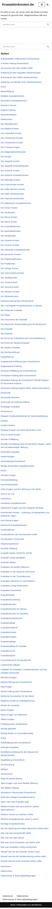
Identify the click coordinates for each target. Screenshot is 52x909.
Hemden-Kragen (8, 475)
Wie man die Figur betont (12, 838)
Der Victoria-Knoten (10, 287)
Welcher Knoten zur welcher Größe (17, 814)
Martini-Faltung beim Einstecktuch (16, 691)
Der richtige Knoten (9, 268)
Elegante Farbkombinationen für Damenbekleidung (24, 416)
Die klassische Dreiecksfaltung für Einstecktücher (23, 324)
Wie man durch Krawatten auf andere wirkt (20, 842)
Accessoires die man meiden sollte (17, 68)
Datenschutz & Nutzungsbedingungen (18, 875)
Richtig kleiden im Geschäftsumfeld (17, 733)
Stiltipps (4, 769)
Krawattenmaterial (9, 627)
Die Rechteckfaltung (10, 352)
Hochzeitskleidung (9, 480)
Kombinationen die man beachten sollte (19, 534)
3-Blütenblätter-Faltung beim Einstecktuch (20, 59)
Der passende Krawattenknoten (15, 250)
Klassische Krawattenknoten (14, 525)
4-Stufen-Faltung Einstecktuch (15, 63)
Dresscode (6, 393)
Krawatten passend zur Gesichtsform (18, 581)
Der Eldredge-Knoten (10, 180)
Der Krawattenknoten (10, 226)
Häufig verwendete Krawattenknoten (17, 466)
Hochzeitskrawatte (9, 484)
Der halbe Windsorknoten (12, 194)
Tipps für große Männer (11, 778)
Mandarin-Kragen (9, 677)
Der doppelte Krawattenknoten (15, 166)
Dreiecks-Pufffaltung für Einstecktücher (19, 371)
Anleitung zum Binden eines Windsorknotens (21, 82)
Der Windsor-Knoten (10, 291)
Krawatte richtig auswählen (13, 557)
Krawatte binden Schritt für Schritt (16, 553)
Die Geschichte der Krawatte (14, 319)
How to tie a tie (7, 494)
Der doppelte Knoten (10, 161)
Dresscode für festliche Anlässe (15, 402)
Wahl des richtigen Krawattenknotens (18, 797)
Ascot (3, 86)
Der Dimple (6, 156)
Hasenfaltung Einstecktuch (13, 461)
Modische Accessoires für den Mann (17, 696)
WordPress (36, 905)
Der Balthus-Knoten (10, 128)
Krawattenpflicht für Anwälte (13, 646)
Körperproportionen (10, 544)
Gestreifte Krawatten (10, 452)
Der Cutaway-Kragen (10, 147)
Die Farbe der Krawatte (11, 310)
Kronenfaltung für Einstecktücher (16, 660)
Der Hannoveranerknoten (12, 198)
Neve (12, 905)
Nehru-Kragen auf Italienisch (14, 714)
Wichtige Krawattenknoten (13, 824)
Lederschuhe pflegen (10, 665)
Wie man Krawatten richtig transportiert (19, 847)
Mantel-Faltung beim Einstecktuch (16, 682)
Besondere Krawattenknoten (14, 100)
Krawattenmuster (8, 632)
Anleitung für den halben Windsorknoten (19, 77)
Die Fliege (5, 315)
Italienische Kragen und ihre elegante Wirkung (22, 508)
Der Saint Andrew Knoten (12, 273)
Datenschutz (6, 119)
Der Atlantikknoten (9, 124)
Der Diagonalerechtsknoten (13, 152)
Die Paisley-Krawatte (10, 347)
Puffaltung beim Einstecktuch (14, 724)
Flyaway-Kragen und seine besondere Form (21, 430)
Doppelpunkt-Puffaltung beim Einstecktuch (20, 361)
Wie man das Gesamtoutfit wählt (16, 833)
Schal (3, 738)
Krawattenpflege (8, 641)
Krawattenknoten (8, 604)
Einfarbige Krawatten (10, 407)
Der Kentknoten (8, 212)
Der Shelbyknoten (9, 277)
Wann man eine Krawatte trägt (15, 802)
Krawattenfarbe (8, 595)
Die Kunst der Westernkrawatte (15, 343)
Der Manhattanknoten (11, 231)
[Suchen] (47, 5)
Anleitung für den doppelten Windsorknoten (21, 73)
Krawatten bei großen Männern (15, 567)
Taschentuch (6, 774)
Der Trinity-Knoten (9, 282)
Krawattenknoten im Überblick (14, 613)
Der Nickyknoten (8, 236)
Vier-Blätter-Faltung (10, 788)
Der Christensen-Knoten (12, 138)
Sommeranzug (7, 764)
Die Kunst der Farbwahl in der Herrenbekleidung (23, 338)
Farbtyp (4, 420)
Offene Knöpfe (7, 719)
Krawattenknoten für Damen (14, 609)
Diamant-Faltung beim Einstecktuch (17, 301)
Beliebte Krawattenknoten (12, 96)
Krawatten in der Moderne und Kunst (18, 571)
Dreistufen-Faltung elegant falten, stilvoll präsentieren (25, 388)
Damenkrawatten (8, 114)
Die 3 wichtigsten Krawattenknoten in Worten (21, 305)
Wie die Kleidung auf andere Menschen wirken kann (25, 828)
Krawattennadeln (8, 637)
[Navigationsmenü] (42, 4)
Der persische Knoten (11, 254)
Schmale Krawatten (10, 747)
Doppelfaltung (7, 357)
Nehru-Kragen (7, 710)
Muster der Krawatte (10, 705)
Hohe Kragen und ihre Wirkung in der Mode (21, 489)
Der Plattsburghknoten (11, 259)
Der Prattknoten (8, 263)
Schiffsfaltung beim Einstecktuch (16, 742)
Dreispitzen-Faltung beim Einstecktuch (18, 375)
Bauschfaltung (7, 91)
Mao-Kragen (6, 687)
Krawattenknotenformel (11, 618)
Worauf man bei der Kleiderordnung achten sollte (23, 856)
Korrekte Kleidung (9, 548)
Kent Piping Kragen (10, 520)
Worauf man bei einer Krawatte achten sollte (21, 861)
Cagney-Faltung (8, 110)
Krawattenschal (8, 651)
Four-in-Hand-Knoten (10, 434)
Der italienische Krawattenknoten (16, 203)
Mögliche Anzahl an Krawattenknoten (18, 701)
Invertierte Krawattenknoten (13, 503)
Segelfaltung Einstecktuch (13, 760)
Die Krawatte (7, 329)
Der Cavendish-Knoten (11, 133)
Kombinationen (8, 530)
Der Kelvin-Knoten (9, 208)
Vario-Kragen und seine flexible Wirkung (19, 783)
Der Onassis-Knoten (10, 240)
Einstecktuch (6, 411)
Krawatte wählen (8, 562)
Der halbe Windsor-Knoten (13, 189)
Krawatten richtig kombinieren (14, 585)
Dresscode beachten (10, 397)
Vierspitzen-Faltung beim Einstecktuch (18, 792)
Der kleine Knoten (9, 217)
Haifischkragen (7, 456)
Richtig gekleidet (8, 728)
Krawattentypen (8, 655)
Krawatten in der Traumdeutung (15, 576)
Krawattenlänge (8, 623)
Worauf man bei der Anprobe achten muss (20, 852)
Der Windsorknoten (9, 296)
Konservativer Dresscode (12, 539)
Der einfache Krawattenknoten (15, 175)
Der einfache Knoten (10, 170)
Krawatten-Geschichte (11, 590)
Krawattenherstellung (10, 599)
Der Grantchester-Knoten (12, 184)
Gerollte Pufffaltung (9, 439)
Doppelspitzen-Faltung (11, 366)
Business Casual (8, 105)
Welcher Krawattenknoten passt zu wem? (20, 819)
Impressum (6, 498)
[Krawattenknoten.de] (18, 4)
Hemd (3, 470)
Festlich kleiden (8, 425)
